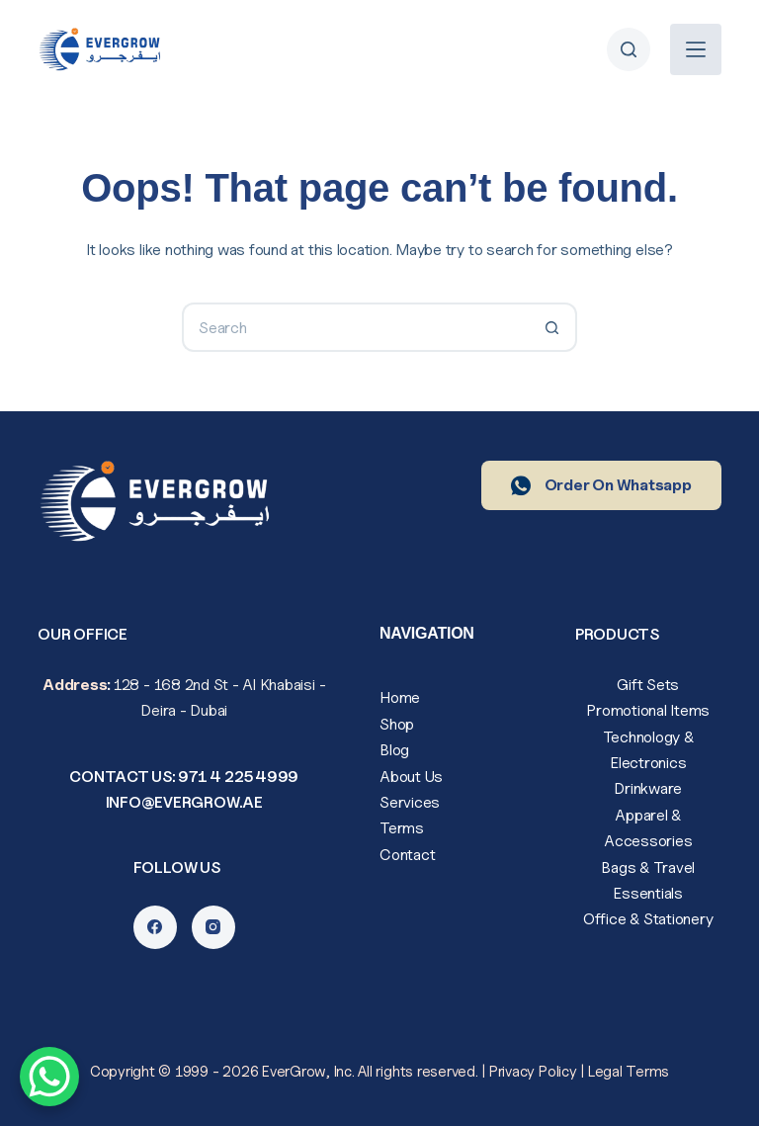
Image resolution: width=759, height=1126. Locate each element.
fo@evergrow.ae (191, 802)
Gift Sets (648, 684)
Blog (394, 749)
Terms (402, 828)
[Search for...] (355, 327)
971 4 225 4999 (238, 776)
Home (400, 697)
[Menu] (695, 49)
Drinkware (648, 788)
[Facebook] (155, 927)
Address (74, 684)
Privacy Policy (533, 1072)
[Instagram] (213, 927)
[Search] (628, 49)
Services (410, 802)
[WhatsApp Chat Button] (49, 1076)
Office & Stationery (648, 918)
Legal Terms (628, 1072)
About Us (411, 776)
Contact (407, 854)
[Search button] (552, 327)
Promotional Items (648, 710)
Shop (397, 724)
